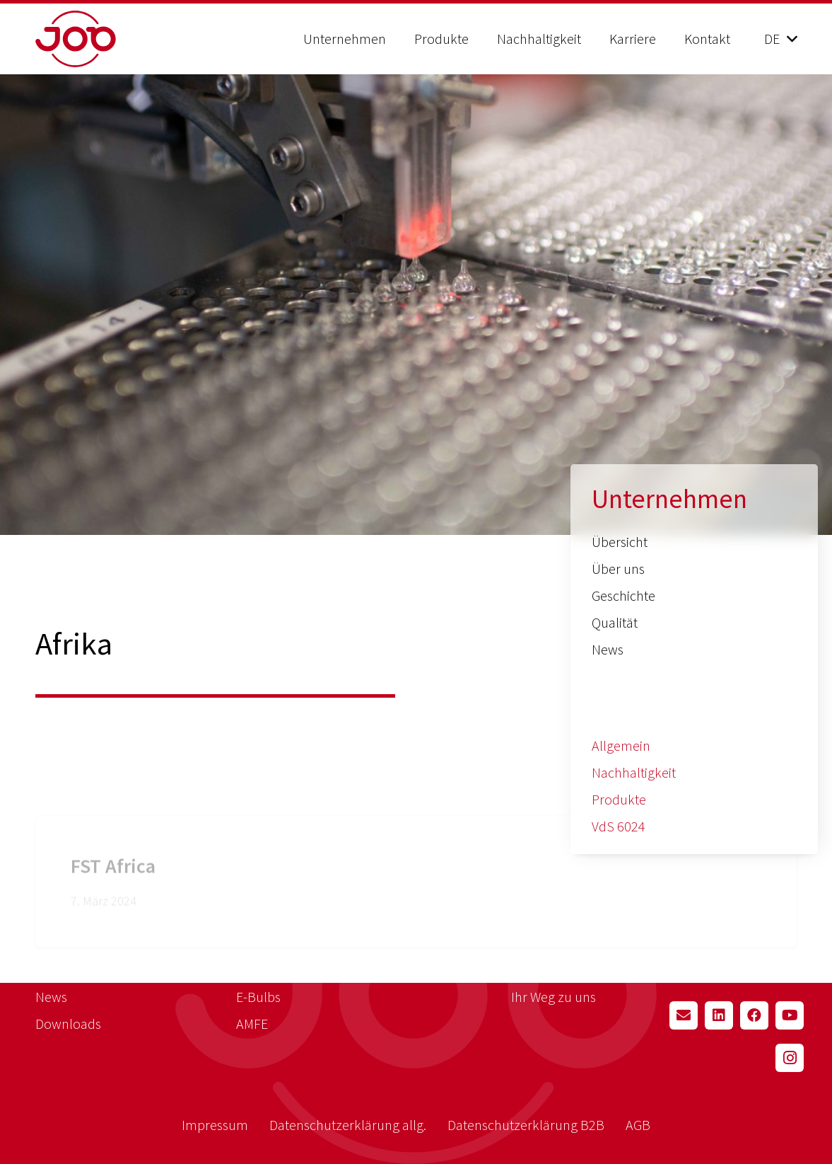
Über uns (618, 568)
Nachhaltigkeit (634, 772)
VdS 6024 (618, 826)
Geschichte (623, 595)
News (607, 649)
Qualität (615, 622)
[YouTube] (789, 1015)
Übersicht (620, 542)
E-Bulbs (258, 996)
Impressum (215, 1125)
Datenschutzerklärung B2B (525, 1125)
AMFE (252, 1023)
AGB (638, 1125)
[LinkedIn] (719, 1015)
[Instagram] (789, 1058)
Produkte (619, 799)
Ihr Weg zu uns (553, 996)
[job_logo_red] (111, 39)
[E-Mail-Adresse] (683, 1015)
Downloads (68, 1023)
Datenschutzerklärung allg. (347, 1125)
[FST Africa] (416, 852)
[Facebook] (754, 1015)
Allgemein (621, 745)
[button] (780, 39)
